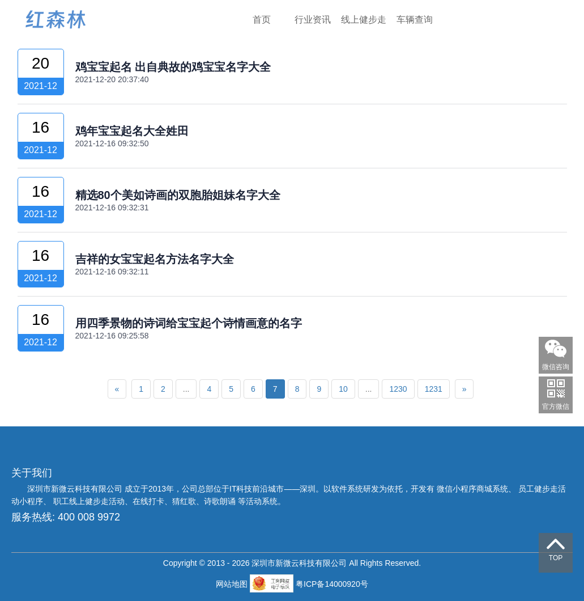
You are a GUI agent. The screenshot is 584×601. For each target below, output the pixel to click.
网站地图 (233, 584)
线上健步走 (363, 19)
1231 (433, 388)
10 (343, 388)
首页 (262, 19)
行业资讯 (313, 19)
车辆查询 (415, 19)
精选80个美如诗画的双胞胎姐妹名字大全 (177, 195)
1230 (398, 388)
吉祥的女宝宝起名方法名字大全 (154, 259)
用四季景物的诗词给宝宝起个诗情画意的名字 (188, 323)
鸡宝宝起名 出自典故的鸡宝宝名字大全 (173, 67)
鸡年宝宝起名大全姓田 (132, 131)
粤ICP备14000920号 (332, 584)
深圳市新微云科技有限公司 (76, 488)
